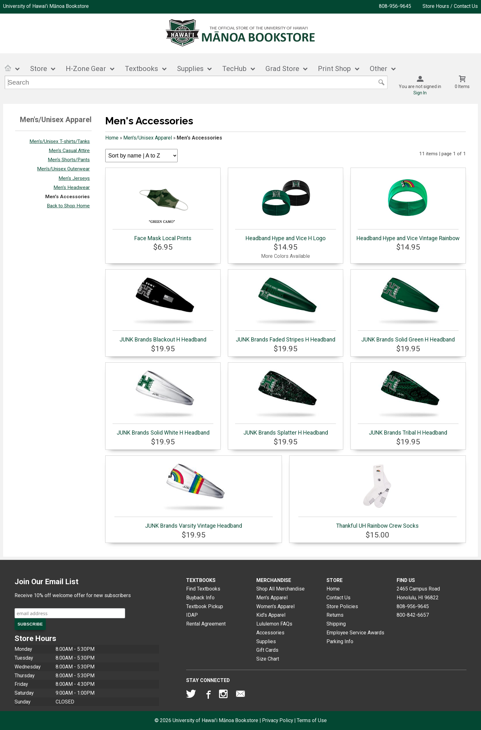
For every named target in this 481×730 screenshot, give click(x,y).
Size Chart (267, 659)
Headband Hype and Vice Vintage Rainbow (408, 206)
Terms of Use (312, 720)
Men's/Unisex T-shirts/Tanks (59, 141)
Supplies (190, 69)
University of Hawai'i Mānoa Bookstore (46, 6)
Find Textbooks (203, 589)
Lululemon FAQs (274, 624)
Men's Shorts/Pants (69, 160)
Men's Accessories (67, 196)
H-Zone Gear (86, 69)
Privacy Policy (277, 720)
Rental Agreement (206, 624)
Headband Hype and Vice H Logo (285, 206)
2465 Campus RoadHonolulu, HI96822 (418, 593)
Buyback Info (200, 598)
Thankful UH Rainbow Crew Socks (377, 493)
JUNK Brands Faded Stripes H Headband (285, 307)
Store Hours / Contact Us (450, 6)
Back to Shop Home (68, 206)
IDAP (192, 615)
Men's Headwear (71, 187)
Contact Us (338, 598)
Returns (335, 615)
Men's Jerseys (74, 178)
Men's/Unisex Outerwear (63, 169)
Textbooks (141, 69)
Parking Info (339, 641)
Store (38, 69)
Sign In (420, 92)
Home (112, 138)
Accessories (270, 633)
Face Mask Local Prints (163, 206)
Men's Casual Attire (69, 150)
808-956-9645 (395, 6)
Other (378, 69)
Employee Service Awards (355, 633)
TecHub (234, 69)
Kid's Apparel (270, 615)
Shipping (336, 624)
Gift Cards (267, 650)
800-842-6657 (413, 615)
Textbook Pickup (204, 606)
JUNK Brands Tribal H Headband (408, 400)
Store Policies (342, 606)
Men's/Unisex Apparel (147, 138)
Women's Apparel (275, 606)
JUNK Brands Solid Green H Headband (408, 307)
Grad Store (282, 69)
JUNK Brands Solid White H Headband (163, 400)
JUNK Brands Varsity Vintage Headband (193, 493)
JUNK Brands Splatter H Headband (285, 400)
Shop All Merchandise (280, 589)
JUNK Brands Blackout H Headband (163, 307)
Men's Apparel (272, 598)
